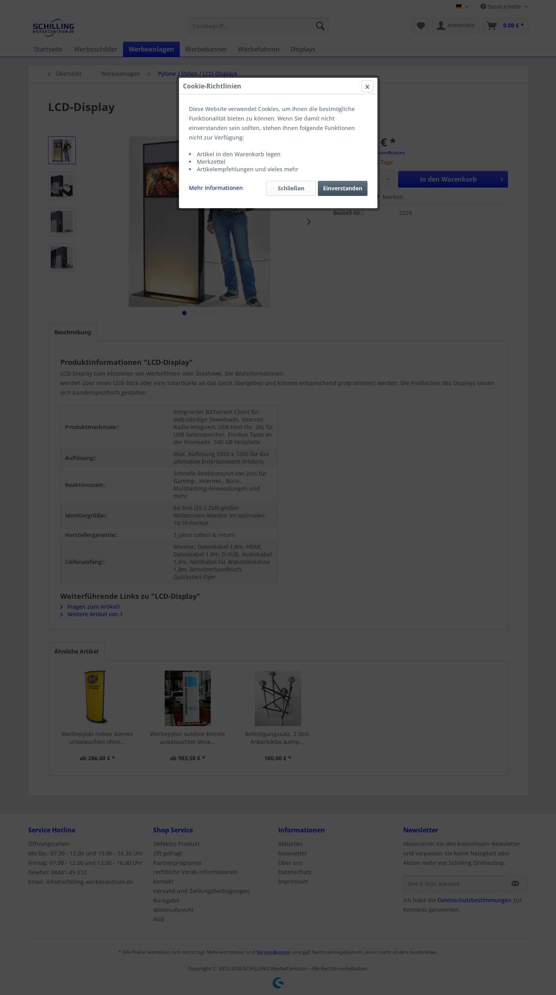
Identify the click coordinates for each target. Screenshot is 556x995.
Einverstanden (342, 188)
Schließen (291, 188)
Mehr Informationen (216, 188)
